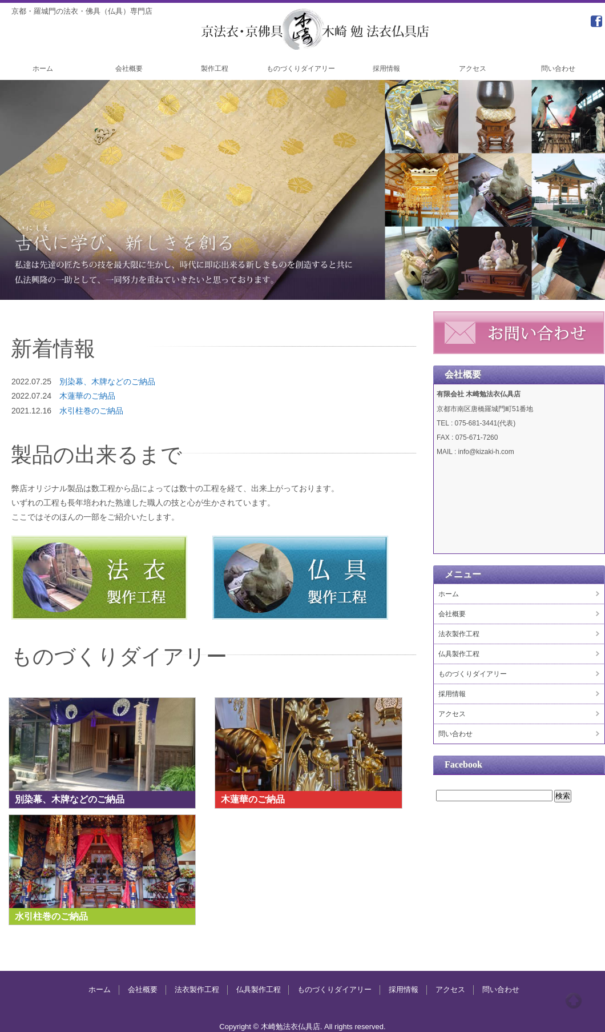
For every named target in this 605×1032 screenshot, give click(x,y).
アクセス (472, 69)
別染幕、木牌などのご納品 (107, 381)
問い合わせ (558, 69)
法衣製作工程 (458, 634)
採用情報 (386, 69)
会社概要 (129, 69)
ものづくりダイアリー (301, 69)
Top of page (573, 1000)
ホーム (43, 69)
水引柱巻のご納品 (91, 410)
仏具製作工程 (458, 654)
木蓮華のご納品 (87, 395)
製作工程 (214, 69)
